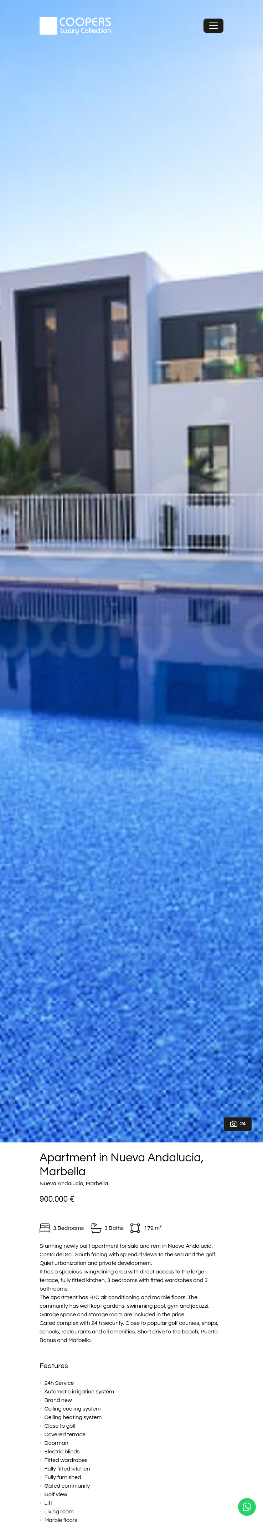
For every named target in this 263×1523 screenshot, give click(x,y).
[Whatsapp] (247, 1507)
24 (238, 1123)
